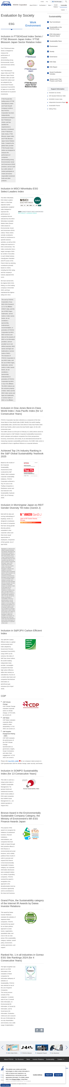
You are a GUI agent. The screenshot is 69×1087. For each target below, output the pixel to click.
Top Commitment (55, 22)
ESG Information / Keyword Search (55, 35)
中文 (47, 1)
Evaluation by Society (55, 92)
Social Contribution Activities (55, 73)
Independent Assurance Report (58, 102)
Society (52, 51)
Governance (53, 56)
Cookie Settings (5, 1085)
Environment (54, 46)
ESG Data (53, 62)
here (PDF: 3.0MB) (14, 761)
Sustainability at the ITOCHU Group (56, 28)
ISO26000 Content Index (55, 99)
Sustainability (55, 16)
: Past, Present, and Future (56, 80)
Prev (2, 1048)
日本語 (42, 1)
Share (41, 1031)
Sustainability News (56, 41)
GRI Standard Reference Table (57, 96)
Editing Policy (52, 109)
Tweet (37, 1031)
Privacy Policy (16, 1079)
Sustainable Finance (54, 105)
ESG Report (53, 67)
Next (67, 1048)
